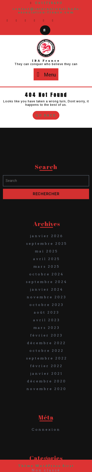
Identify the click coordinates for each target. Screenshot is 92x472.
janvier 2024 (46, 327)
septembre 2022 (46, 396)
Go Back (47, 115)
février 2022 (46, 404)
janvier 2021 (46, 411)
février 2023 (46, 373)
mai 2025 (46, 289)
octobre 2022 (46, 388)
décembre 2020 (46, 419)
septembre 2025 (46, 281)
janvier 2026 (46, 274)
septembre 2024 (46, 320)
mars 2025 (46, 304)
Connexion (46, 467)
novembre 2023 (46, 335)
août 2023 (46, 350)
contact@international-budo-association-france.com (47, 10)
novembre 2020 (46, 427)
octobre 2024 (46, 312)
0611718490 (46, 3)
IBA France (46, 60)
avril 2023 (46, 358)
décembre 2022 (46, 381)
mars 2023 (46, 365)
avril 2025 (46, 297)
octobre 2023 (46, 343)
